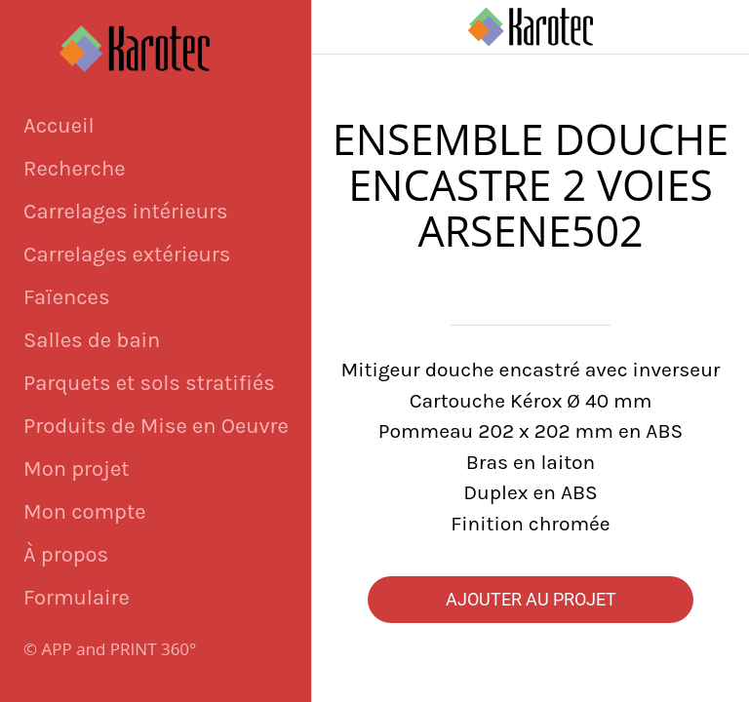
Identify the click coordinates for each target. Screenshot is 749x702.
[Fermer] (339, 27)
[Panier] (721, 27)
